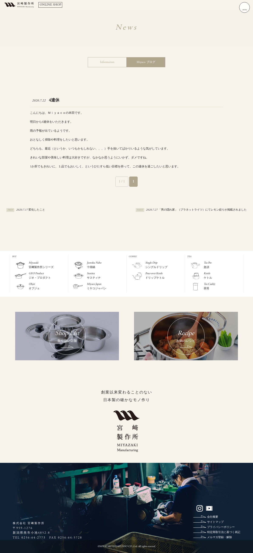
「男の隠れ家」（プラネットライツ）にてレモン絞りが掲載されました (202, 210)
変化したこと (36, 210)
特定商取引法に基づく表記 (223, 532)
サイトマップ (215, 522)
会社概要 (212, 517)
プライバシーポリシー (221, 527)
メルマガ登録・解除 (219, 537)
